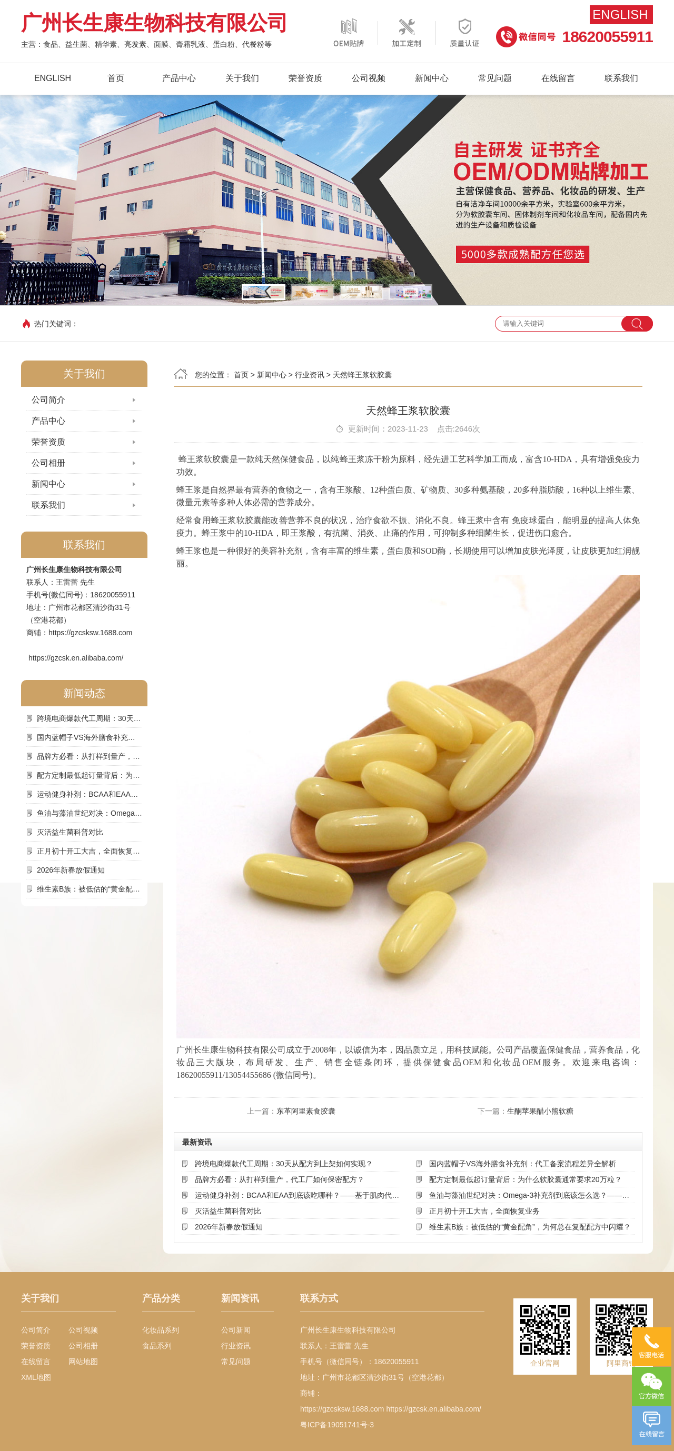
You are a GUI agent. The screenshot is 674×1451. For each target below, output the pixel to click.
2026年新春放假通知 (71, 870)
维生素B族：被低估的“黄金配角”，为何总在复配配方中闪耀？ (89, 889)
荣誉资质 (305, 78)
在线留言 (558, 78)
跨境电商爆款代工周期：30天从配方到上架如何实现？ (89, 718)
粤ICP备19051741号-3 (337, 1424)
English (620, 14)
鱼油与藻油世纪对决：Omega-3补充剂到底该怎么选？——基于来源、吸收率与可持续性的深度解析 (89, 813)
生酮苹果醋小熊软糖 (540, 1111)
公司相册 (48, 462)
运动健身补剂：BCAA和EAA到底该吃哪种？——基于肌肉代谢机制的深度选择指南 (89, 794)
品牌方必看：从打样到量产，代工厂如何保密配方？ (89, 756)
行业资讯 (309, 375)
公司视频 (368, 78)
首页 (115, 78)
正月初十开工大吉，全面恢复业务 (89, 851)
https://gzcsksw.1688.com (90, 632)
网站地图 (83, 1361)
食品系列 (157, 1346)
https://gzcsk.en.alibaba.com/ (76, 658)
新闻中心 (432, 78)
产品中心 (179, 78)
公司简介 (48, 399)
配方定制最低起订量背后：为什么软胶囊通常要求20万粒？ (89, 775)
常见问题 (495, 78)
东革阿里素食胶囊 (305, 1111)
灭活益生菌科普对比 (70, 832)
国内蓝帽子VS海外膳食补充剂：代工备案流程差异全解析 (89, 737)
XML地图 (36, 1377)
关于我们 (242, 78)
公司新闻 (236, 1330)
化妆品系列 (160, 1330)
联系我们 (621, 78)
